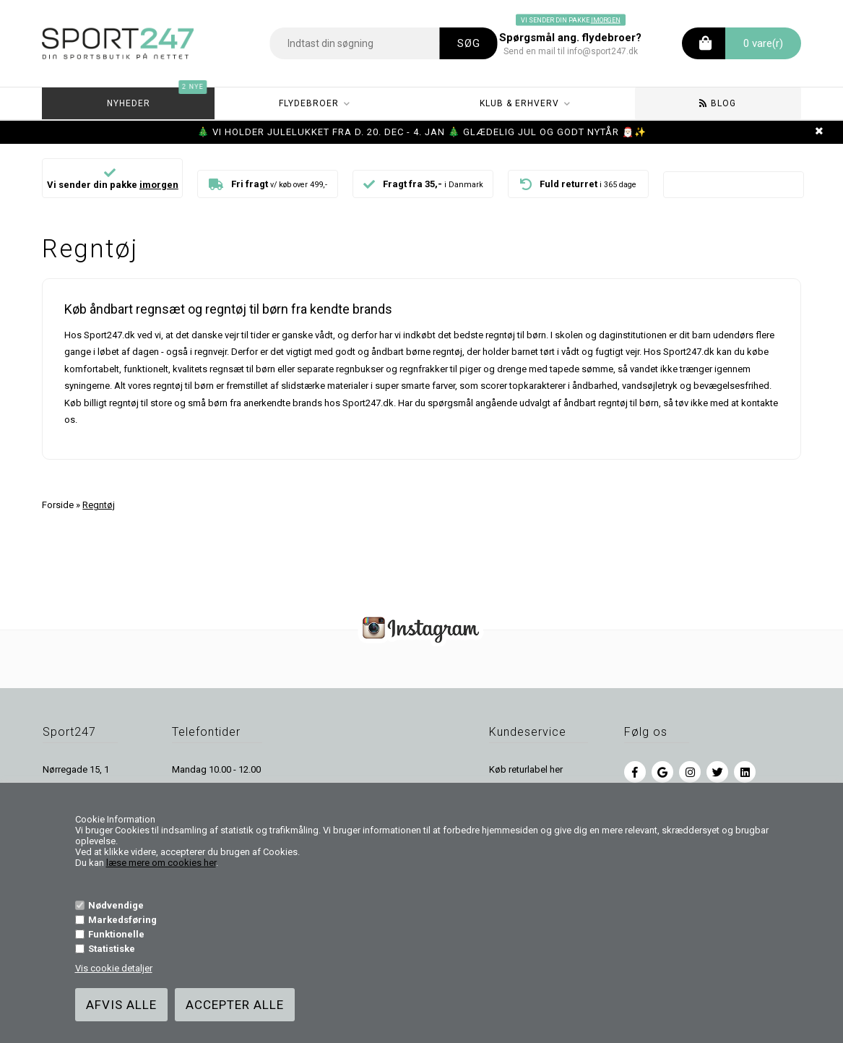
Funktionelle (116, 934)
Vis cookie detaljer (113, 968)
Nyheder (157, 97)
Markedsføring (122, 919)
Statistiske (111, 948)
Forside (58, 504)
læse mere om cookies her (161, 862)
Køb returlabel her (526, 769)
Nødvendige (116, 905)
